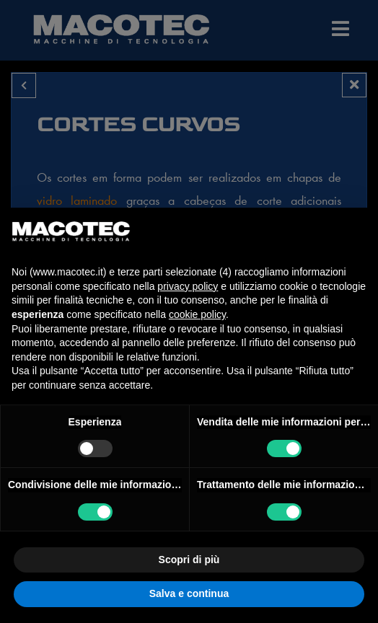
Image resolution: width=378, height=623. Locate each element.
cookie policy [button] (197, 314)
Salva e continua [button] (189, 593)
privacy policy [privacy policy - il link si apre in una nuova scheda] (187, 286)
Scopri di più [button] (189, 559)
